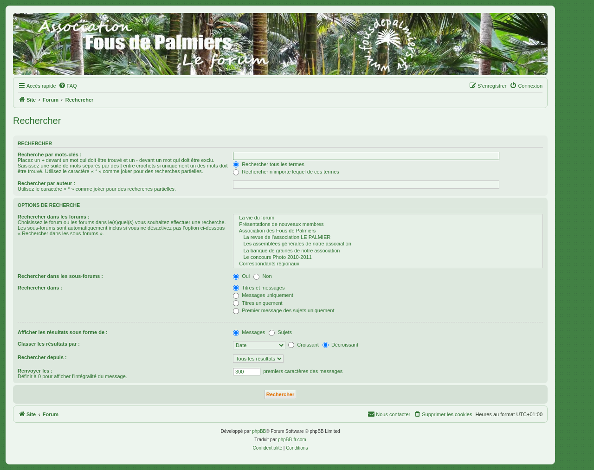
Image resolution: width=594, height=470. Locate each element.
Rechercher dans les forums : (54, 216)
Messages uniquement (263, 295)
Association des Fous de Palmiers (388, 231)
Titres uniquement (258, 303)
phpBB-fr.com (292, 439)
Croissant (303, 345)
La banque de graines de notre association (388, 251)
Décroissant (340, 345)
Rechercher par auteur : (46, 183)
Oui (241, 276)
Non (262, 276)
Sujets (280, 332)
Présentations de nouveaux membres (388, 224)
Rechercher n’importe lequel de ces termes (286, 171)
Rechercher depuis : (42, 357)
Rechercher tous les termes (268, 164)
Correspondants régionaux (388, 264)
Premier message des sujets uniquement (283, 310)
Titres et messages (258, 287)
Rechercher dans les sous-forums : (60, 276)
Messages (249, 332)
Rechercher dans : (40, 287)
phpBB (259, 431)
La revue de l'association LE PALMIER (388, 237)
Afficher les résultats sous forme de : (63, 332)
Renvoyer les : (35, 370)
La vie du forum (388, 218)
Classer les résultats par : (49, 344)
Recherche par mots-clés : (50, 154)
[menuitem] (67, 85)
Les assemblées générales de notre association (388, 244)
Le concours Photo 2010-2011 (388, 257)
